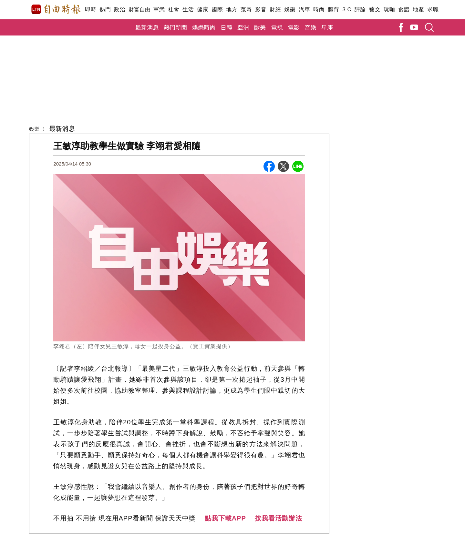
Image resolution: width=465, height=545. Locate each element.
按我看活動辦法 (278, 518)
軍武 (159, 9)
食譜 (403, 9)
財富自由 (139, 9)
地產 (418, 9)
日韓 (226, 27)
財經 (275, 9)
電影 (293, 27)
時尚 (319, 9)
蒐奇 (246, 9)
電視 (277, 27)
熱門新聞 (175, 27)
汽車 (304, 9)
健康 (202, 9)
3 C (346, 9)
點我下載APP (225, 518)
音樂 (310, 27)
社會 (173, 9)
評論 (360, 9)
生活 (188, 9)
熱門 (105, 9)
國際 (217, 9)
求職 (433, 9)
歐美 (260, 27)
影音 (260, 9)
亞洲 (243, 27)
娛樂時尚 (203, 27)
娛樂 (289, 9)
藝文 (374, 9)
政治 (119, 9)
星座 (327, 27)
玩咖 (389, 9)
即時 (90, 9)
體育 (333, 9)
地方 (231, 9)
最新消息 (147, 27)
